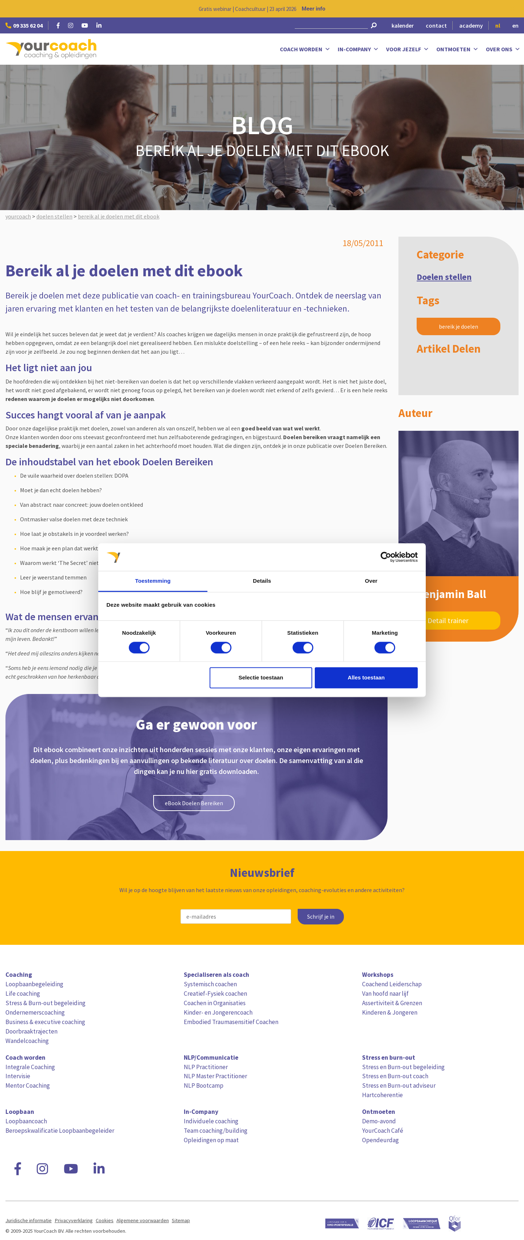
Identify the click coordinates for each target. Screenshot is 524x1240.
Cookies (105, 1220)
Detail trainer (448, 620)
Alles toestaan (366, 678)
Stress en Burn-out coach (395, 1076)
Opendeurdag (380, 1140)
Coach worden (305, 49)
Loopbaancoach (26, 1121)
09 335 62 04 (24, 25)
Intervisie (17, 1076)
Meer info (313, 8)
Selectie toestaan (261, 678)
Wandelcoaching (27, 1041)
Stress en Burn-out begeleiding (403, 1067)
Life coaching (22, 994)
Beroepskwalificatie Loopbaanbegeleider (59, 1131)
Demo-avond (379, 1121)
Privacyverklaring (74, 1220)
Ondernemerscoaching (35, 1012)
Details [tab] (262, 581)
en (515, 25)
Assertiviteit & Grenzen (392, 1003)
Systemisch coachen (210, 984)
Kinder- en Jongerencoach (218, 1012)
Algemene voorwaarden (142, 1220)
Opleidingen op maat (211, 1140)
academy (471, 25)
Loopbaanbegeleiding (34, 984)
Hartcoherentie (382, 1095)
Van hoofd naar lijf (385, 994)
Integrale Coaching (30, 1067)
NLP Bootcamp (203, 1085)
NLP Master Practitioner (215, 1076)
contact (436, 25)
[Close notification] (512, 8)
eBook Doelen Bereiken (194, 803)
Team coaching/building (215, 1131)
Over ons (503, 49)
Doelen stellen (444, 276)
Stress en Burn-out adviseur (399, 1085)
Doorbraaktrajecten (31, 1031)
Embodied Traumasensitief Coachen (231, 1022)
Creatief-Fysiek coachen (215, 994)
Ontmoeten (457, 49)
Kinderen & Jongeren (389, 1012)
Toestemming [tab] (153, 581)
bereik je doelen (458, 326)
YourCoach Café (382, 1131)
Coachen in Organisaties (215, 1003)
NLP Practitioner (206, 1067)
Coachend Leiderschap (392, 984)
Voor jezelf (407, 49)
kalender (403, 25)
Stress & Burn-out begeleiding (45, 1003)
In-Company (358, 49)
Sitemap (181, 1220)
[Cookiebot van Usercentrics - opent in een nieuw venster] (386, 556)
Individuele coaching (211, 1121)
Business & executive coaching (45, 1022)
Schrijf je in (320, 916)
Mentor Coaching (27, 1085)
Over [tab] (371, 581)
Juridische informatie (28, 1220)
